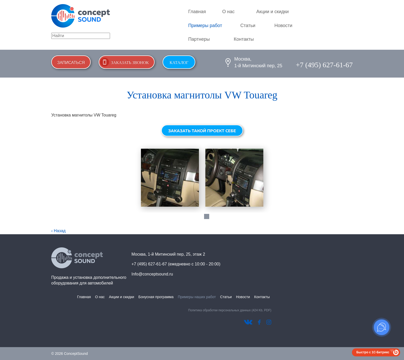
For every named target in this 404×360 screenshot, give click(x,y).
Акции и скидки (272, 11)
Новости (283, 25)
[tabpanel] (170, 178)
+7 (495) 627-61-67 (324, 65)
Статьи (247, 25)
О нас (228, 11)
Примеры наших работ (197, 297)
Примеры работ (205, 25)
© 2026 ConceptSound (69, 353)
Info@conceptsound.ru (152, 274)
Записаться (71, 62)
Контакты (244, 39)
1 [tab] (206, 216)
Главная (197, 11)
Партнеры (199, 39)
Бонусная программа (155, 297)
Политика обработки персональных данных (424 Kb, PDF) (229, 310)
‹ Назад (58, 231)
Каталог (179, 62)
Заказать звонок (130, 62)
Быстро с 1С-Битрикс (372, 352)
